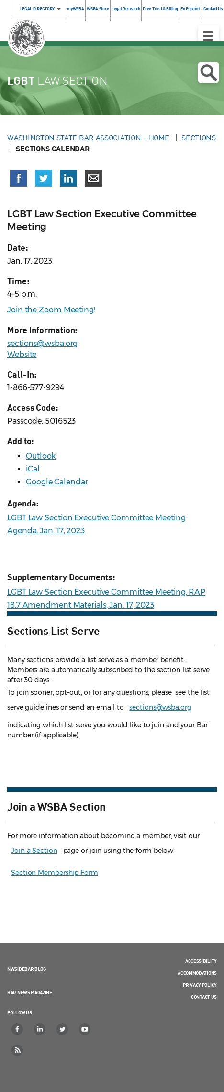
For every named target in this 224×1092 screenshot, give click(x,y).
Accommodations (197, 973)
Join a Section (34, 850)
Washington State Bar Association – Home (89, 137)
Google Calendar (57, 481)
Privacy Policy (200, 985)
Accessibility (201, 961)
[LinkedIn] (40, 1029)
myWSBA (75, 8)
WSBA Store (98, 8)
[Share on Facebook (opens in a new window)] (18, 178)
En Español (190, 8)
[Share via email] (93, 178)
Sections (198, 137)
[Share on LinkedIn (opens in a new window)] (68, 178)
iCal (33, 468)
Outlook (41, 455)
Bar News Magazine (29, 992)
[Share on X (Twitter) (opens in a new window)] (43, 178)
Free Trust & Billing (160, 8)
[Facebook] (17, 1029)
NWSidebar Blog (26, 969)
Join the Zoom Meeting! (51, 309)
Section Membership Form (54, 872)
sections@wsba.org (42, 343)
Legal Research (126, 8)
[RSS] (17, 1050)
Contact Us (204, 997)
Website (21, 354)
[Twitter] (62, 1029)
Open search (208, 72)
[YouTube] (85, 1029)
